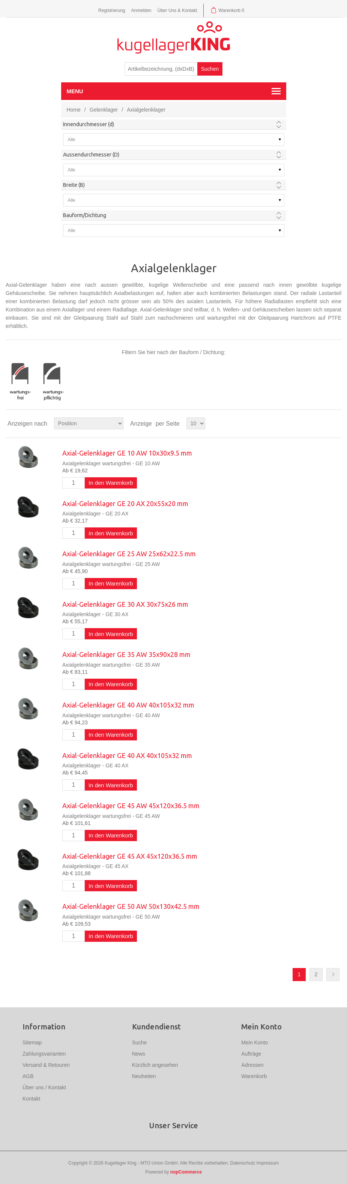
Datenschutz (242, 1163)
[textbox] (161, 69)
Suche (139, 1042)
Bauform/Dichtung (84, 215)
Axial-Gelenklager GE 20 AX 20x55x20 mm (125, 503)
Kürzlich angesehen (155, 1065)
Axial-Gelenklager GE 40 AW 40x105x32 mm (128, 705)
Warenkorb (254, 1076)
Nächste (332, 974)
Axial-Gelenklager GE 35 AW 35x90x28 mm (126, 654)
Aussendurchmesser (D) (91, 155)
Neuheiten (144, 1076)
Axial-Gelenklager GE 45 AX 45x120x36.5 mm (129, 856)
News (138, 1054)
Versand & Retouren (46, 1065)
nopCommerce (186, 1172)
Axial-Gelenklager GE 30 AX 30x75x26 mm (125, 604)
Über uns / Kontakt (44, 1087)
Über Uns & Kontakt (177, 10)
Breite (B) (74, 185)
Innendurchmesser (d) (88, 124)
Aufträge (251, 1054)
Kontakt (31, 1099)
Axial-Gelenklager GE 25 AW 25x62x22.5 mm (129, 553)
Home (74, 110)
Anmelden (141, 10)
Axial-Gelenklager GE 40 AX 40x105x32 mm (127, 755)
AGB (28, 1076)
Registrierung (111, 10)
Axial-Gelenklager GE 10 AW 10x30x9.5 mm (127, 453)
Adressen (252, 1065)
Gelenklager (104, 110)
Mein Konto (254, 1042)
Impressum (268, 1163)
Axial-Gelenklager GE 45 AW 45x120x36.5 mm (131, 805)
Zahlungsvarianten (44, 1054)
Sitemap (32, 1042)
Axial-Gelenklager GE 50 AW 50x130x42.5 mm (131, 906)
